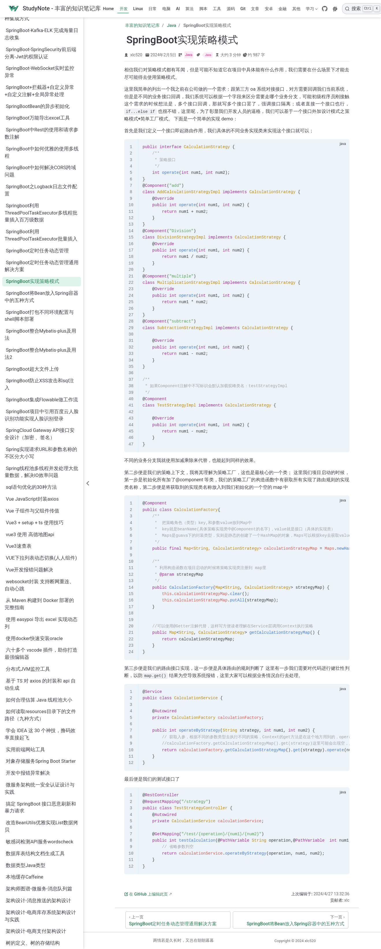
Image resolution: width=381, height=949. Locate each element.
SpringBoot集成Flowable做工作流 (42, 321)
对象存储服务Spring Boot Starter (41, 682)
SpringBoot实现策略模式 (32, 203)
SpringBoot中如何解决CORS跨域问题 (40, 92)
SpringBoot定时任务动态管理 (37, 172)
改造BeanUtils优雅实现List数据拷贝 (41, 747)
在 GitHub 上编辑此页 (146, 894)
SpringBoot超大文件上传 (32, 290)
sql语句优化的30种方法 (31, 408)
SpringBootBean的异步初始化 (38, 28)
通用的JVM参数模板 (28, 935)
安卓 (269, 8)
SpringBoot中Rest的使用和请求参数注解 (41, 55)
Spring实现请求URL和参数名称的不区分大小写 (41, 374)
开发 (124, 8)
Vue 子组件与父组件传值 (32, 432)
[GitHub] (324, 8)
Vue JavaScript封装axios (32, 420)
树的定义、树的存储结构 (33, 864)
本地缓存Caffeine (24, 798)
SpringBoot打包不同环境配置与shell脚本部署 (39, 237)
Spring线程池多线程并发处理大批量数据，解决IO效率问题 (41, 393)
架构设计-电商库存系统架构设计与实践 (40, 837)
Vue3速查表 (18, 467)
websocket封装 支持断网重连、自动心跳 (39, 506)
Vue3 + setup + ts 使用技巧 (35, 444)
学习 (311, 9)
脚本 (203, 8)
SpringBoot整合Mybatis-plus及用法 (40, 256)
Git (243, 8)
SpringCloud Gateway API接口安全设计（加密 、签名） (40, 355)
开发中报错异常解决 (28, 694)
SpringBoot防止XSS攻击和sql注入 (39, 305)
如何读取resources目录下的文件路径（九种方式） (40, 636)
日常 (152, 8)
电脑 (166, 8)
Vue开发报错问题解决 (29, 491)
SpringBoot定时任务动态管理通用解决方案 (42, 187)
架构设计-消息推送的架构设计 (38, 822)
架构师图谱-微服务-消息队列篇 (39, 810)
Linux (138, 8)
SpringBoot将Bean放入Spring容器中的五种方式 (41, 218)
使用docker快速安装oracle (34, 560)
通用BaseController (26, 923)
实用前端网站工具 (25, 671)
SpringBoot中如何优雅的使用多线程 (42, 74)
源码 (231, 8)
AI (178, 8)
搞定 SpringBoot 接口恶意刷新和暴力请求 (40, 729)
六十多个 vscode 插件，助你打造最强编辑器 (41, 575)
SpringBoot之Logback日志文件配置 (41, 111)
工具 (217, 8)
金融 (282, 8)
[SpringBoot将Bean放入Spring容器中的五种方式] (290, 920)
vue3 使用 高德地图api (30, 456)
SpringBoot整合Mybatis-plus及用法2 (40, 275)
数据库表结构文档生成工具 (35, 775)
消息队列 (15, 876)
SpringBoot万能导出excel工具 (38, 39)
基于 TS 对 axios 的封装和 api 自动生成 (40, 606)
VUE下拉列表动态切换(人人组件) (41, 479)
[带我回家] (54, 8)
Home (108, 8)
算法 (189, 8)
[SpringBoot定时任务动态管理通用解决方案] (178, 920)
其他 (296, 8)
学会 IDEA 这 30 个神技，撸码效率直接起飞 (40, 655)
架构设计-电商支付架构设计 (36, 852)
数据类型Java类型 (25, 787)
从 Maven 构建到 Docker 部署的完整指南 (39, 525)
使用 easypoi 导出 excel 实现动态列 (41, 544)
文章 (255, 8)
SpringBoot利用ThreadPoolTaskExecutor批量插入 (41, 156)
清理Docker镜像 (23, 888)
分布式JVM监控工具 (28, 590)
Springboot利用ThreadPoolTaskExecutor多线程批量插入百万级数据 (41, 134)
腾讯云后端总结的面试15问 (35, 911)
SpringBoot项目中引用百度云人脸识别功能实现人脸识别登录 (42, 336)
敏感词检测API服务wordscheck (39, 763)
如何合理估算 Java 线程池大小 (39, 621)
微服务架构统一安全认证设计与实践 (40, 710)
